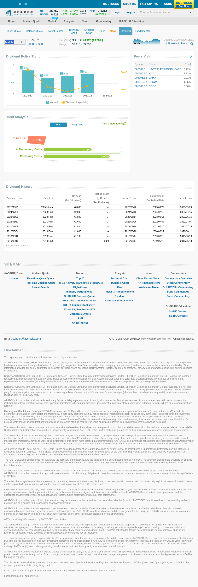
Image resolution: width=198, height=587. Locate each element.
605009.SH (141, 69)
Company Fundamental (120, 300)
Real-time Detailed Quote (40, 282)
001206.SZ (141, 73)
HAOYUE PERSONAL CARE (165, 69)
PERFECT (33, 40)
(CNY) (67, 40)
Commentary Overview (178, 278)
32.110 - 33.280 (81, 44)
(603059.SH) (34, 44)
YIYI (151, 73)
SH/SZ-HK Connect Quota (80, 296)
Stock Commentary (178, 282)
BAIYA (152, 77)
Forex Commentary (178, 296)
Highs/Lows (80, 287)
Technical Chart (120, 278)
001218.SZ (141, 81)
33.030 (77, 40)
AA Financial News (149, 282)
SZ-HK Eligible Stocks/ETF (80, 309)
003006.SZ (141, 77)
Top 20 (80, 278)
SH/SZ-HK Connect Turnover (80, 300)
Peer (120, 287)
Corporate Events (80, 313)
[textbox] (166, 12)
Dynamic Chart (120, 282)
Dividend (120, 296)
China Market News (148, 278)
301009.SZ (141, 86)
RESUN (153, 81)
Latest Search (40, 287)
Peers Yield (142, 56)
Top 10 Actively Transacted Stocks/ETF (80, 282)
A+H (80, 318)
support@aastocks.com (27, 338)
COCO (152, 86)
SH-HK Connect (178, 311)
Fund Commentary (178, 291)
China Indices (80, 322)
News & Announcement (120, 291)
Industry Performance (80, 291)
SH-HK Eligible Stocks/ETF (80, 305)
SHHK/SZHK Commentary (178, 287)
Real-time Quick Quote (40, 278)
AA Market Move (149, 287)
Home (14, 278)
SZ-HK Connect (178, 315)
